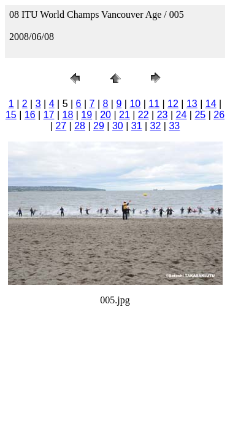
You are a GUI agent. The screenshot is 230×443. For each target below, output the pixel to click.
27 (60, 126)
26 (218, 115)
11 (153, 103)
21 (124, 115)
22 (143, 115)
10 (134, 103)
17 (49, 115)
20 (105, 115)
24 (181, 115)
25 (199, 115)
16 (30, 115)
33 (174, 126)
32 (155, 126)
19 (86, 115)
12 (172, 103)
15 (11, 115)
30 (117, 126)
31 (136, 126)
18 (67, 115)
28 (79, 126)
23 (162, 115)
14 (211, 103)
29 (98, 126)
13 (191, 103)
